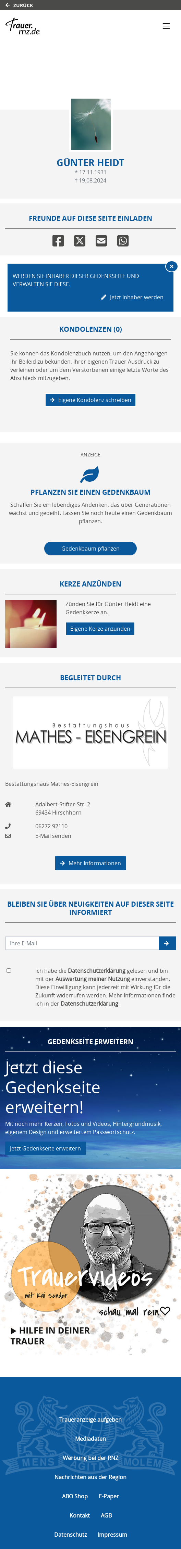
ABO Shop (75, 1496)
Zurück (19, 5)
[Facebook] (58, 239)
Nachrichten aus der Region (90, 1477)
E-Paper (109, 1496)
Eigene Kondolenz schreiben (90, 400)
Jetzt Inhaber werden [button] (132, 297)
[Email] (101, 239)
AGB (106, 1515)
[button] (167, 943)
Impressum (112, 1534)
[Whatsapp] (123, 239)
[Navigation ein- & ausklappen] (166, 26)
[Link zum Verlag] (64, 26)
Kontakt (80, 1515)
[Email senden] (82, 943)
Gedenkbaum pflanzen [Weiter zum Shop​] (90, 548)
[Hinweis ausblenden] (171, 266)
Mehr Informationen (90, 863)
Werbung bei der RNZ (90, 1458)
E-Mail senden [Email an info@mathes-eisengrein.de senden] (53, 836)
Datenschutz (70, 1534)
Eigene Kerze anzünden (100, 628)
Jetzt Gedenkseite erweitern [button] (45, 1148)
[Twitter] (79, 239)
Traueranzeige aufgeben (90, 1419)
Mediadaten (90, 1439)
